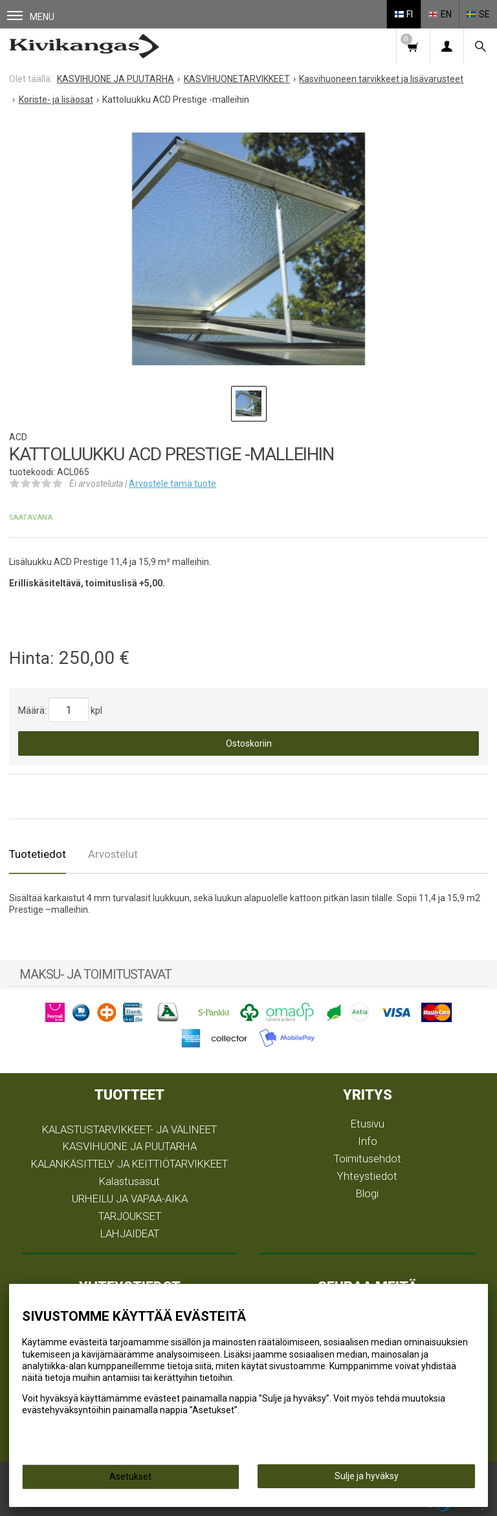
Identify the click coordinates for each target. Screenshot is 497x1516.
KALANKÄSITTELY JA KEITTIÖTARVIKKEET (129, 1163)
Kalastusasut (129, 1181)
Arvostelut (113, 854)
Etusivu (367, 1123)
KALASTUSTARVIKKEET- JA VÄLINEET (129, 1129)
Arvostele (172, 483)
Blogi (367, 1193)
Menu (30, 16)
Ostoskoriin (249, 743)
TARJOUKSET (129, 1216)
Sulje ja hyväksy (367, 1476)
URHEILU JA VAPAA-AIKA (130, 1198)
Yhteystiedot (367, 1175)
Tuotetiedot (37, 854)
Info (367, 1141)
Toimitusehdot (367, 1158)
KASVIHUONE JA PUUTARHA (130, 1146)
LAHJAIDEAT (129, 1233)
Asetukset (130, 1476)
